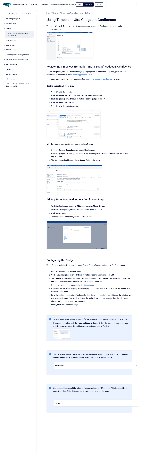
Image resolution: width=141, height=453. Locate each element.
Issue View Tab (11, 40)
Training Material (11, 74)
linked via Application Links (81, 75)
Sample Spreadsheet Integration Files (18, 55)
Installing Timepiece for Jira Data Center (19, 14)
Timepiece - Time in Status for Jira (25, 4)
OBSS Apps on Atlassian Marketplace (53, 4)
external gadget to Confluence (100, 79)
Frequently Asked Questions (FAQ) (17, 59)
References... (60, 365)
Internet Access (11, 79)
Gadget (8, 28)
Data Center (88, 4)
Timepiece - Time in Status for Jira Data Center (67, 13)
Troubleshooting (11, 64)
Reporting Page (11, 23)
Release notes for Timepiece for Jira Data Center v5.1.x (18, 85)
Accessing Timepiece (13, 19)
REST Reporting (11, 50)
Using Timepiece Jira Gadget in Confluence (18, 34)
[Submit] (107, 4)
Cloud (79, 4)
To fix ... (58, 403)
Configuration (10, 45)
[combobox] (120, 4)
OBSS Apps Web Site (70, 4)
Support (8, 69)
